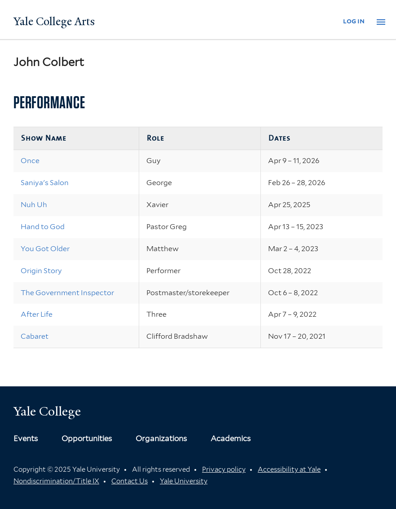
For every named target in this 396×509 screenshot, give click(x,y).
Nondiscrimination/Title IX (56, 481)
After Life (37, 314)
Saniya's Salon (45, 182)
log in (354, 21)
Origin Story (41, 270)
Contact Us (129, 481)
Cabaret (34, 336)
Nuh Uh (34, 204)
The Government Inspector (67, 292)
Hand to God (43, 226)
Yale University (183, 481)
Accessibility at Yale (289, 469)
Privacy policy (224, 469)
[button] (381, 22)
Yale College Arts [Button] (54, 21)
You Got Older (45, 248)
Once (30, 160)
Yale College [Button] (47, 411)
